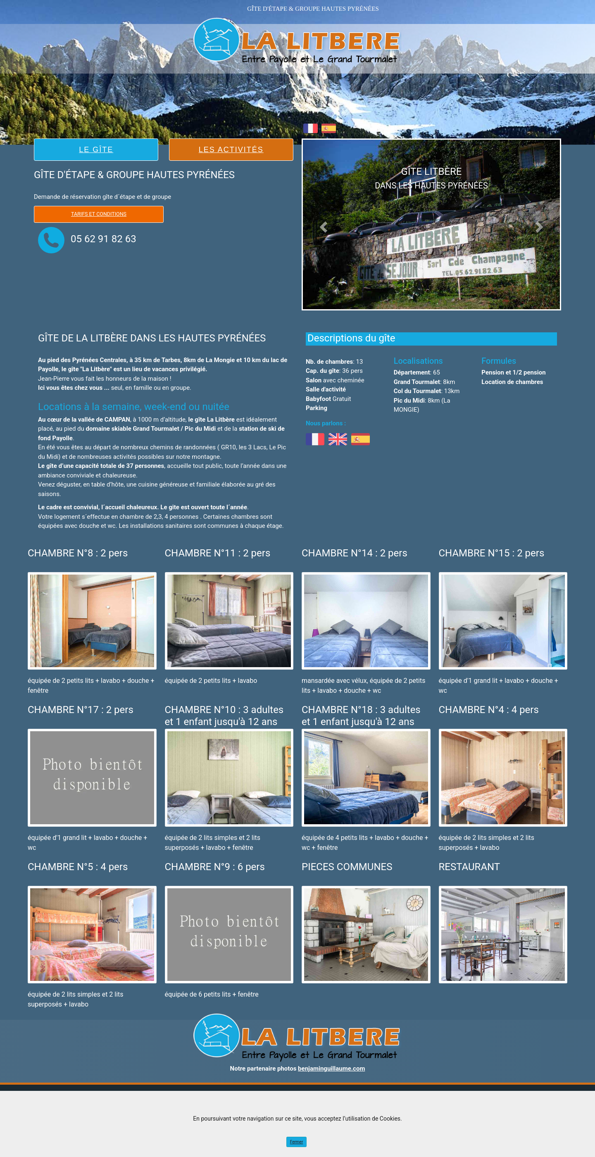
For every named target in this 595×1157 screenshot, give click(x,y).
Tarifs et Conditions (98, 214)
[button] (322, 224)
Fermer (296, 1142)
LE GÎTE (96, 150)
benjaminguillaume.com (331, 1068)
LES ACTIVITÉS (231, 150)
